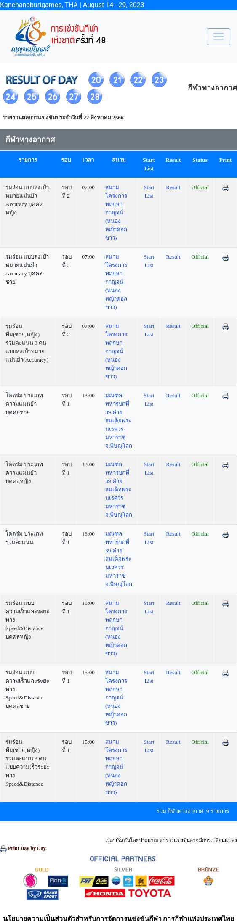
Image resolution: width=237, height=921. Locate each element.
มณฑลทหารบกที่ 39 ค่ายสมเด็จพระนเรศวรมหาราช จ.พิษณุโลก (118, 420)
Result (173, 187)
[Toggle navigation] (218, 36)
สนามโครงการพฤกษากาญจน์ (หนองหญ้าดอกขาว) (116, 212)
